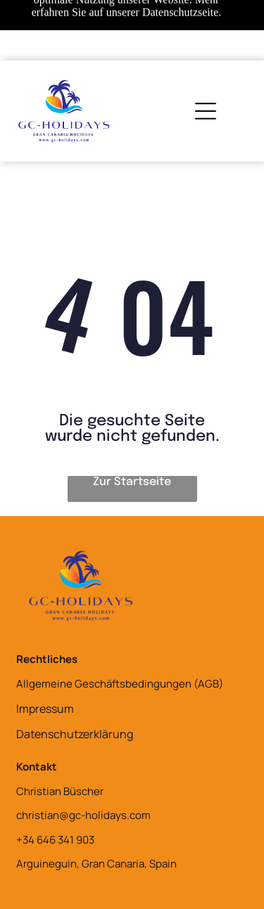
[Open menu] (205, 111)
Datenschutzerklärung (74, 734)
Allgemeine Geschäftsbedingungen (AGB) (119, 683)
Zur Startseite (132, 482)
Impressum (45, 708)
